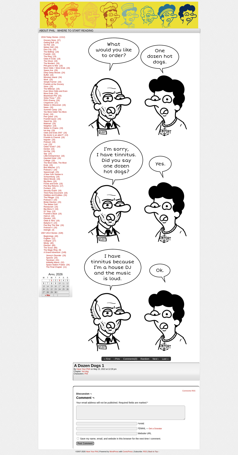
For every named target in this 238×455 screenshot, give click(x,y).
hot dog (85, 371)
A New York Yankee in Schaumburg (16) (53, 175)
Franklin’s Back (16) (53, 214)
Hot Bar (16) (49, 151)
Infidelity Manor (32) (55, 262)
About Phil (47, 30)
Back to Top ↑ (153, 452)
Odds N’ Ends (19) (52, 59)
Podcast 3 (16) (50, 200)
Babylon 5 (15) (50, 223)
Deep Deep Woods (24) (54, 73)
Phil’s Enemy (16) (52, 100)
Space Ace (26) (51, 70)
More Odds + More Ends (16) (57, 68)
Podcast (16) (49, 142)
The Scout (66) (50, 248)
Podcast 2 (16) (50, 170)
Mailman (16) (50, 123)
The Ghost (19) (51, 61)
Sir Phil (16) (49, 45)
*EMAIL (150, 428)
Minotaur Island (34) (53, 77)
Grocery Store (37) (52, 40)
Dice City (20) (50, 49)
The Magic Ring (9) (52, 250)
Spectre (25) (52, 258)
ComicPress (128, 452)
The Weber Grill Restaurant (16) (51, 205)
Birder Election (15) (52, 202)
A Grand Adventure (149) (55, 252)
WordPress (114, 452)
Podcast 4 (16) (50, 227)
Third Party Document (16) (56, 193)
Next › (156, 359)
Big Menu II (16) (51, 209)
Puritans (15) (50, 188)
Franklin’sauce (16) (52, 119)
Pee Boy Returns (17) (53, 186)
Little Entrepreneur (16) (54, 156)
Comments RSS (188, 391)
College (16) (49, 160)
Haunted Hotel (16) (52, 158)
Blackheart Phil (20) (52, 96)
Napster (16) (49, 140)
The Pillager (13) (51, 197)
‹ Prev (117, 359)
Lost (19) (48, 144)
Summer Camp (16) (53, 110)
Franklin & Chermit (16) (54, 137)
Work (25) (48, 79)
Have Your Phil (119, 15)
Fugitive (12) (49, 238)
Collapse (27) (50, 241)
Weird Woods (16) (52, 179)
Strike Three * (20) (52, 98)
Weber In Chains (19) (53, 128)
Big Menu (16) (50, 181)
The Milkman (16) (52, 89)
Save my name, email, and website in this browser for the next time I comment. (120, 438)
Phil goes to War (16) (53, 66)
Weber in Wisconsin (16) (55, 105)
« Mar (47, 295)
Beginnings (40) (51, 236)
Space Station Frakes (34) (58, 265)
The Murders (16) (52, 63)
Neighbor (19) (50, 126)
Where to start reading (75, 30)
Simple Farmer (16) (52, 82)
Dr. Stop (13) (49, 211)
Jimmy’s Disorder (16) (56, 255)
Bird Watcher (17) (52, 167)
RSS (145, 452)
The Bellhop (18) (51, 52)
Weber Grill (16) (51, 47)
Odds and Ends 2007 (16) (55, 133)
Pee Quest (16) (51, 116)
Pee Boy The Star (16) (54, 225)
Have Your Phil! (83, 369)
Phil (86, 374)
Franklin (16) (49, 54)
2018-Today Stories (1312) (53, 37)
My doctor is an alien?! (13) (56, 135)
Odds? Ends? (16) (52, 147)
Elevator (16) (50, 218)
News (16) (48, 107)
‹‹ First (107, 359)
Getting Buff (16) (51, 42)
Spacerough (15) (51, 172)
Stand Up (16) (50, 121)
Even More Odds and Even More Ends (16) (55, 92)
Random (144, 359)
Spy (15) (48, 153)
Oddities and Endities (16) (55, 195)
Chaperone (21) (51, 103)
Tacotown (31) (52, 260)
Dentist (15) (49, 149)
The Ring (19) (50, 56)
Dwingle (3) (49, 230)
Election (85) (49, 245)
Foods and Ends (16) (53, 183)
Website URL (144, 433)
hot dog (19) (49, 130)
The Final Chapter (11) (56, 267)
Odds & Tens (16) (52, 220)
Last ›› (165, 359)
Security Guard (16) (52, 190)
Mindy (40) (49, 243)
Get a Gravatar (155, 428)
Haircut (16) (49, 216)
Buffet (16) (48, 75)
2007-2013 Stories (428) (52, 233)
